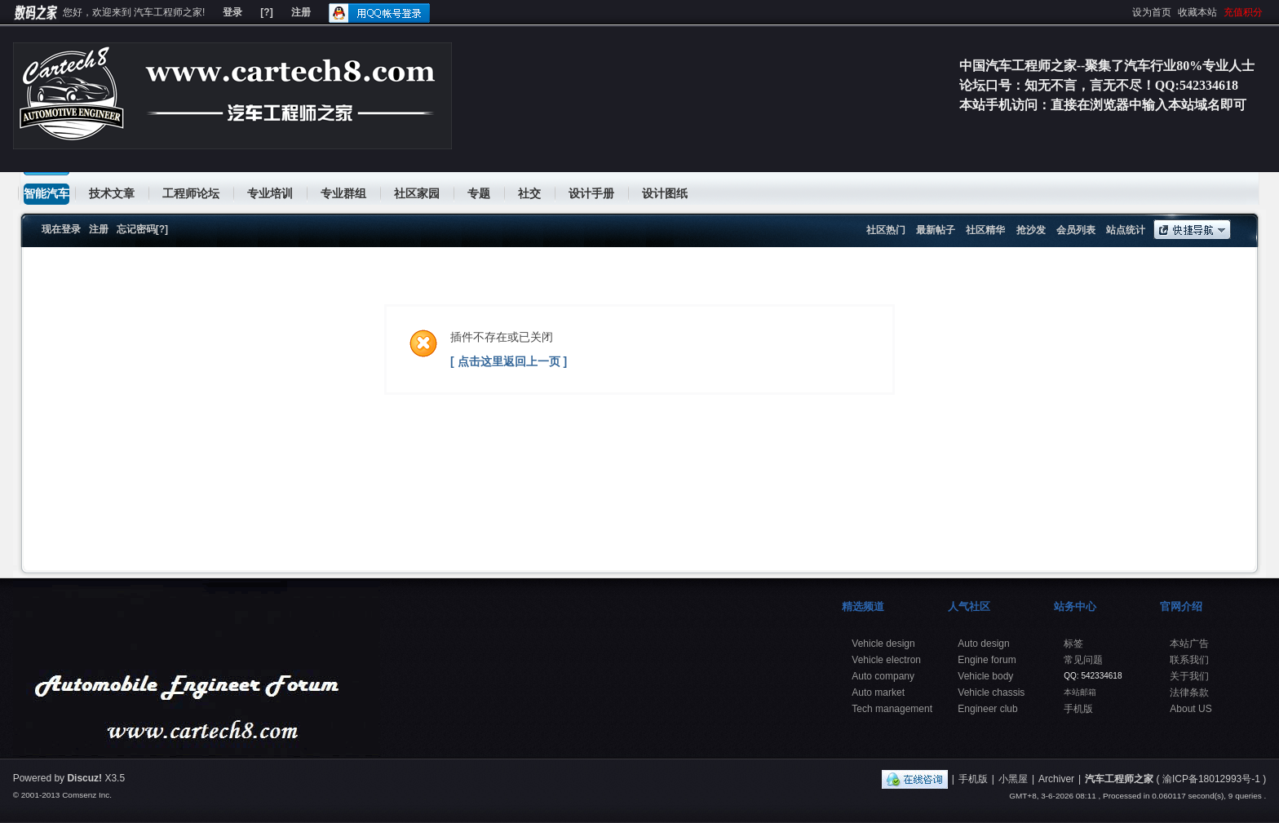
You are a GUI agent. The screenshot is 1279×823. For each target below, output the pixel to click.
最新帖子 (935, 230)
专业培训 (270, 193)
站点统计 (1125, 230)
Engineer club (987, 709)
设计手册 (591, 193)
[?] (266, 12)
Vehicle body (985, 676)
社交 (529, 193)
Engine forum (987, 660)
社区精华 (985, 230)
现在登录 (61, 229)
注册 (301, 12)
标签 (1073, 643)
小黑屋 (1013, 779)
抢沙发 (1031, 230)
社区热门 (885, 230)
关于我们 (1189, 676)
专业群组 (343, 193)
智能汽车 (46, 193)
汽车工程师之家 (1119, 779)
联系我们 (1189, 660)
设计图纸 (665, 193)
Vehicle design (883, 643)
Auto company (883, 676)
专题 (478, 193)
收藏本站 (1197, 12)
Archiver (1056, 779)
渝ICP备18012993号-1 (1211, 779)
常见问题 (1083, 660)
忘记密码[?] (142, 229)
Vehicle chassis (991, 692)
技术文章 (112, 193)
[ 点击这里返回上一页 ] (508, 361)
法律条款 (1189, 692)
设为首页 (1151, 12)
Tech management (892, 709)
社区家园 (417, 193)
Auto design (983, 643)
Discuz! (84, 778)
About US (1190, 709)
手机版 (1078, 709)
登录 (232, 12)
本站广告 (1189, 643)
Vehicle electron (886, 660)
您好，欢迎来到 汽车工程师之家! (134, 12)
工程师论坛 (190, 193)
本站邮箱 (1080, 692)
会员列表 (1075, 230)
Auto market (878, 692)
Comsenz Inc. (87, 794)
